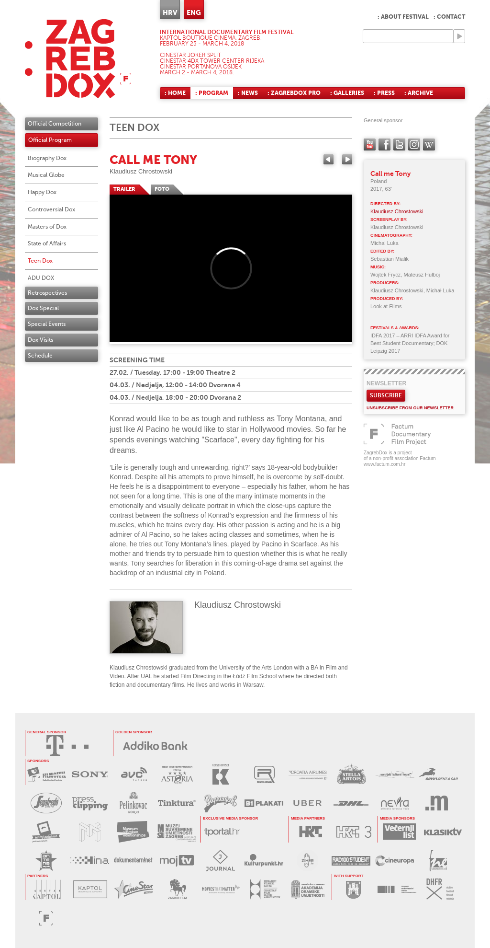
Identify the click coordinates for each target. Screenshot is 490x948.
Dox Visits (40, 339)
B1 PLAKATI (264, 803)
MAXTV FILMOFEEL (46, 774)
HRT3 (353, 832)
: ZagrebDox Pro (294, 93)
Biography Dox (47, 158)
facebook (384, 144)
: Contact (449, 16)
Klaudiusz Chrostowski (141, 171)
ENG (194, 12)
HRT (310, 832)
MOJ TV (176, 860)
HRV (170, 12)
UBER (307, 803)
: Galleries (347, 93)
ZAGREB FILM (177, 889)
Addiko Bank (155, 745)
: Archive (418, 93)
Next (347, 159)
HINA (89, 860)
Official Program (50, 140)
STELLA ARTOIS (351, 774)
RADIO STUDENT (351, 860)
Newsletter (386, 383)
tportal (222, 832)
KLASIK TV (442, 832)
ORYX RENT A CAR (438, 774)
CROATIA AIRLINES (308, 774)
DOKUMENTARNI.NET (133, 860)
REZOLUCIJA (264, 774)
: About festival (403, 16)
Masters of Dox (47, 226)
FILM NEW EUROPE (438, 860)
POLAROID (46, 832)
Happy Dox (42, 192)
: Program (211, 93)
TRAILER (124, 189)
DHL (351, 803)
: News (248, 93)
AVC (133, 774)
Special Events (47, 324)
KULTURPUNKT (264, 860)
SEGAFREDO (46, 803)
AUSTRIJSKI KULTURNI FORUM (395, 774)
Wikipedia (429, 144)
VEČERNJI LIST (399, 832)
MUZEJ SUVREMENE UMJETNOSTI (176, 832)
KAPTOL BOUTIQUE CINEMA (90, 889)
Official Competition (54, 123)
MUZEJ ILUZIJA (89, 832)
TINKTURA (176, 803)
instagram (414, 144)
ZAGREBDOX (78, 58)
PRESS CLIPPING (89, 803)
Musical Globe (46, 175)
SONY (90, 774)
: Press (384, 93)
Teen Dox (40, 260)
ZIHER (307, 860)
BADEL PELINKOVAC (133, 803)
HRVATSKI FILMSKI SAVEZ (264, 889)
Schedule (40, 355)
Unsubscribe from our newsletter (410, 407)
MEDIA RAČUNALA (438, 803)
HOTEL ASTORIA (177, 774)
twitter (399, 144)
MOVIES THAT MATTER (220, 889)
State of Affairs (47, 243)
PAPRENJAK (220, 803)
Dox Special (43, 308)
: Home (175, 93)
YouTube (370, 144)
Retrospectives (47, 292)
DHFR (440, 889)
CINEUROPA (394, 860)
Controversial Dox (51, 209)
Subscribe (386, 395)
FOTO (162, 189)
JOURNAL (220, 860)
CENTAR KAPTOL (46, 889)
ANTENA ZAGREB (46, 860)
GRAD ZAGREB (353, 889)
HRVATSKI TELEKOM (67, 745)
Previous (328, 159)
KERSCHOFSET (220, 774)
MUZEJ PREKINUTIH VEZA (133, 832)
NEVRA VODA (394, 803)
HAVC (397, 889)
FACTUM (46, 918)
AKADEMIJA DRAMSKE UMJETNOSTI (308, 889)
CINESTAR (133, 889)
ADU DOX (41, 278)
